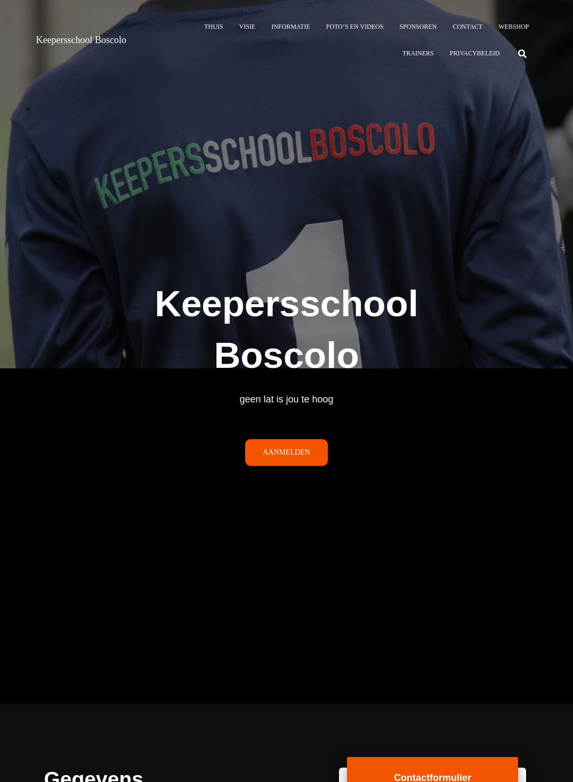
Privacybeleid (475, 53)
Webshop (513, 26)
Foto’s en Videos (355, 26)
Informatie (290, 26)
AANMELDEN (286, 455)
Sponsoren (418, 26)
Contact (467, 26)
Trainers (418, 53)
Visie (247, 26)
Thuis (213, 26)
